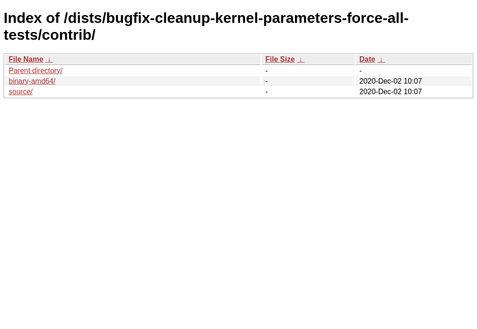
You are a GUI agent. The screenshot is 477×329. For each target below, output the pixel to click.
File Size (280, 59)
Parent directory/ (35, 70)
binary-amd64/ (32, 81)
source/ (20, 92)
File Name (26, 59)
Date (367, 59)
